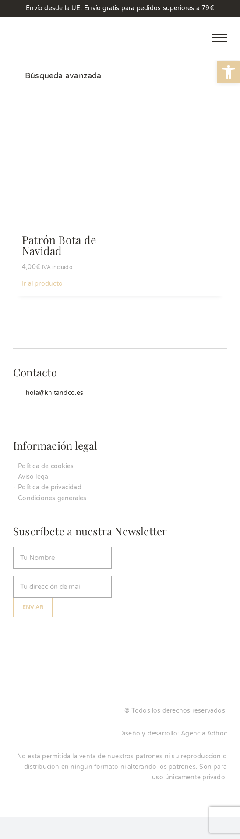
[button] (228, 72)
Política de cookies (46, 466)
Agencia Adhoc (204, 733)
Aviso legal (33, 476)
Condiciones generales (52, 498)
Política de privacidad (49, 487)
